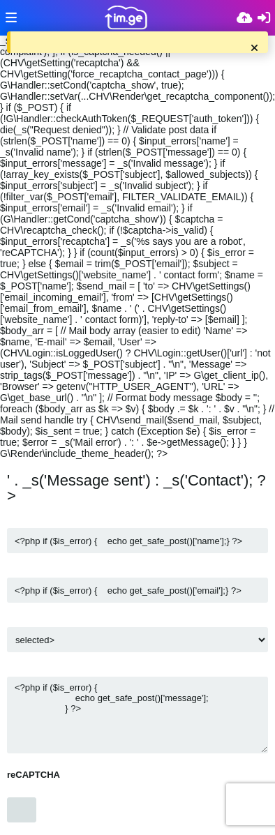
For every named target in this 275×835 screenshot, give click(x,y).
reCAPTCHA (33, 774)
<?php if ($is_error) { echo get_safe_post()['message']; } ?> (137, 715)
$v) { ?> (137, 639)
